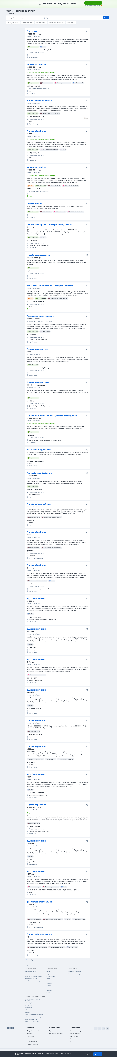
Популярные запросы (77, 1031)
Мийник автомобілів (36, 64)
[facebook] (96, 1028)
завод (48, 978)
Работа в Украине (32, 1044)
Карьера (29, 1039)
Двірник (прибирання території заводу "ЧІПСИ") (50, 224)
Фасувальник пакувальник (39, 902)
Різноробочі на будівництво (40, 934)
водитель (49, 971)
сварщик (49, 985)
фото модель (28, 1005)
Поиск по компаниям (76, 1039)
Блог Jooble (74, 1036)
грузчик (49, 988)
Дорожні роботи (34, 203)
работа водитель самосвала (32, 1010)
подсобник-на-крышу (30, 971)
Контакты (30, 1033)
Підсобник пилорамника (38, 255)
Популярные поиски (31, 965)
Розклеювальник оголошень (40, 316)
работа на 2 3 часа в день (32, 1021)
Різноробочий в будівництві (40, 100)
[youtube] (107, 1028)
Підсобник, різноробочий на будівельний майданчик (52, 415)
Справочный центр (33, 1041)
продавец (49, 974)
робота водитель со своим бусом (34, 1017)
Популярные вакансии (74, 971)
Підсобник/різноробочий (39, 504)
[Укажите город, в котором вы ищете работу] (61, 17)
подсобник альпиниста (31, 978)
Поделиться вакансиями (56, 1031)
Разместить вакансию (93, 3)
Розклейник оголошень (38, 349)
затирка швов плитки (30, 974)
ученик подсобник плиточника (33, 976)
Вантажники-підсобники (39, 449)
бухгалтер (49, 990)
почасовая (27, 1012)
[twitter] (99, 1028)
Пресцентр (30, 1036)
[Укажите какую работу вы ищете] (24, 17)
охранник (49, 981)
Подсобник (32, 31)
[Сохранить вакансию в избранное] (87, 31)
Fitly (71, 1041)
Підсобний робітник (36, 131)
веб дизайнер (28, 1007)
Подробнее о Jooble (33, 1031)
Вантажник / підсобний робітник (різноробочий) (50, 285)
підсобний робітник (36, 598)
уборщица (49, 983)
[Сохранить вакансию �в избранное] (87, 224)
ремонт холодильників (31, 1019)
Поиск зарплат (75, 1033)
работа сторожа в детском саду (34, 1014)
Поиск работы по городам (75, 974)
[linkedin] (103, 1028)
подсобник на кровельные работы (34, 981)
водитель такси (51, 976)
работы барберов (29, 1003)
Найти (106, 18)
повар (48, 992)
